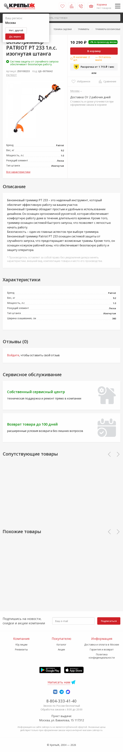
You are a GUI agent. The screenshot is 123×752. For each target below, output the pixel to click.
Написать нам (59, 682)
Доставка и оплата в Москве (101, 644)
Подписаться (109, 621)
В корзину (94, 51)
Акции (61, 649)
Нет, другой (16, 30)
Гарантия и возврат (102, 649)
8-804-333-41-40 (61, 701)
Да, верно (15, 36)
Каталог (61, 644)
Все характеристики (18, 172)
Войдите (13, 355)
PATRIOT (11, 75)
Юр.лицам (21, 644)
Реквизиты (21, 649)
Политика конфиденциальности (102, 656)
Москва (75, 91)
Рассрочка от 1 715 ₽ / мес (94, 67)
